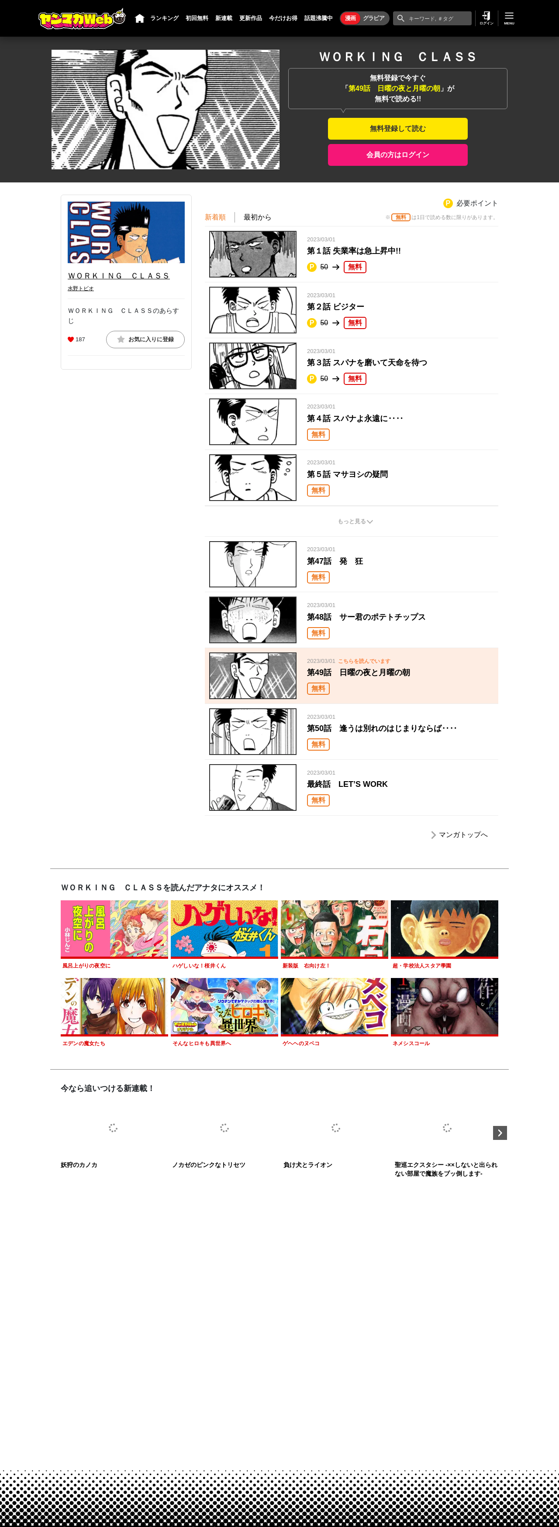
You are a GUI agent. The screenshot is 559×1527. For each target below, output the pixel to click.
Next (500, 1133)
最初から (258, 217)
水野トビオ (81, 288)
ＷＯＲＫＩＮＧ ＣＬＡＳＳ (119, 275)
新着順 (215, 217)
